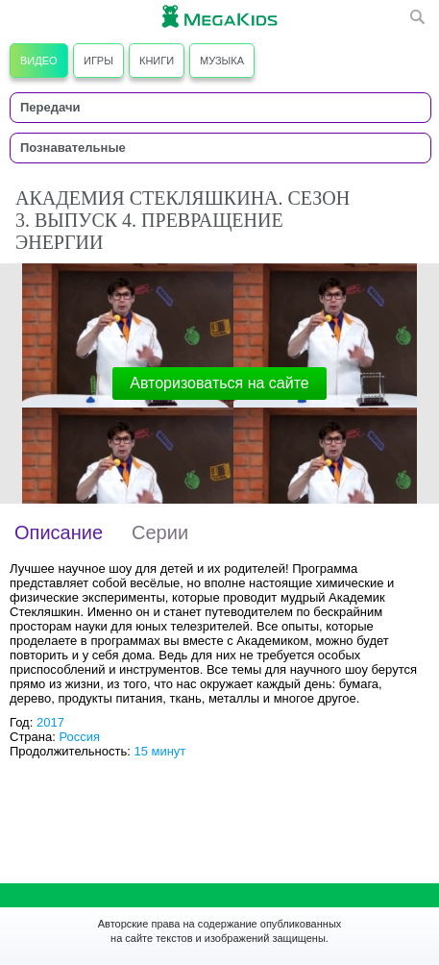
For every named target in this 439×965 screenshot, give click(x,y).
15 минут (159, 751)
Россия (79, 737)
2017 (50, 722)
